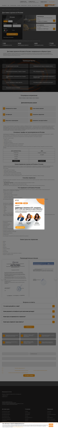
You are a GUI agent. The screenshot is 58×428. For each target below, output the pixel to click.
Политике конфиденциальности (18, 426)
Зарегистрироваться (20, 227)
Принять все (51, 426)
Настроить (51, 424)
